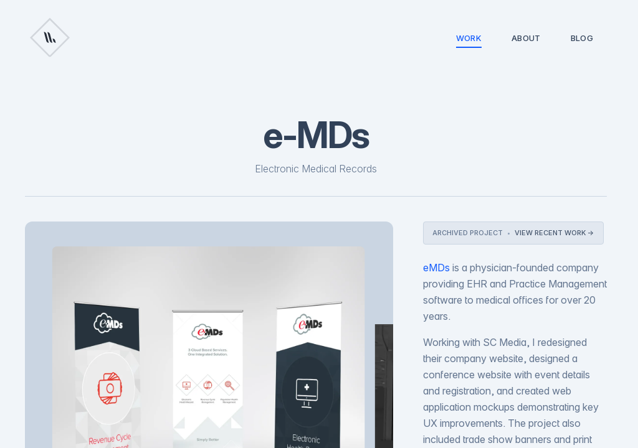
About (526, 38)
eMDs (436, 267)
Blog (582, 38)
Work (469, 40)
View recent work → (554, 232)
